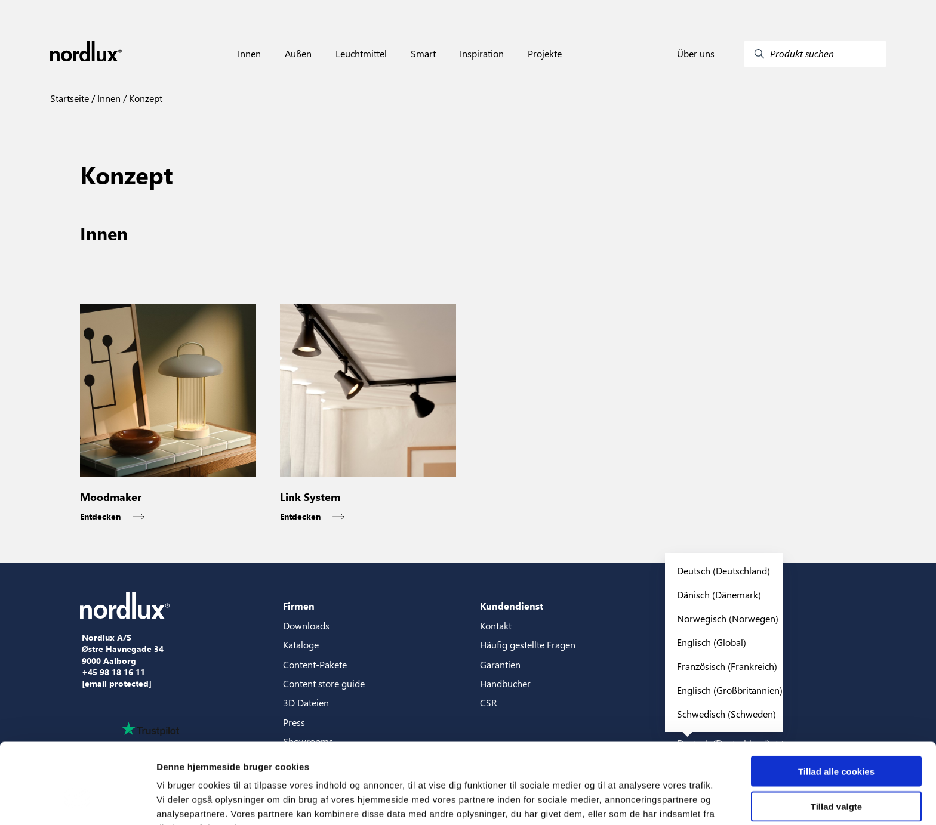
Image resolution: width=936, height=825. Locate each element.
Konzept (144, 98)
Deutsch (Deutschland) (723, 570)
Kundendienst (511, 606)
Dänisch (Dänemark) (719, 594)
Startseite (69, 98)
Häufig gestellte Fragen (527, 644)
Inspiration (482, 53)
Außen (298, 53)
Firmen (299, 606)
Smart (423, 53)
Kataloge (301, 644)
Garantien (500, 664)
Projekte (545, 53)
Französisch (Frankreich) (727, 666)
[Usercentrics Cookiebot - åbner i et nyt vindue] (77, 802)
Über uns (696, 53)
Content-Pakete (315, 664)
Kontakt (496, 625)
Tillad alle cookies (836, 706)
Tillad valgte (836, 741)
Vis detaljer (620, 801)
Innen (249, 53)
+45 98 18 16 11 (113, 672)
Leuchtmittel (361, 53)
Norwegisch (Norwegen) (727, 618)
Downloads (306, 625)
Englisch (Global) (711, 642)
